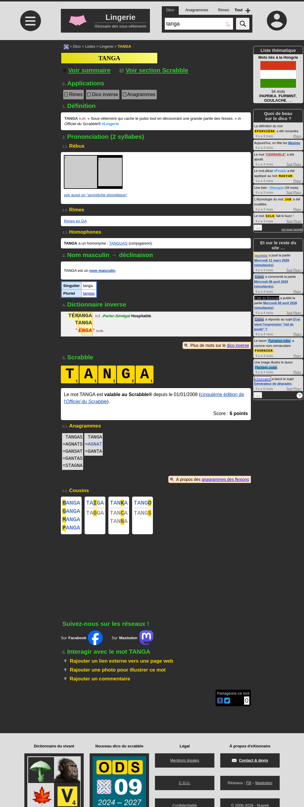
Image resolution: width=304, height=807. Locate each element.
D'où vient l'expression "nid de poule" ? (277, 323)
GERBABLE (275, 154)
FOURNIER (264, 349)
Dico (77, 46)
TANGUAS (118, 243)
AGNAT (95, 444)
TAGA (95, 504)
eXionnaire (262, 377)
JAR (288, 198)
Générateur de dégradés (273, 382)
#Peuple (280, 170)
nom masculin (102, 270)
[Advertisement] (29, 90)
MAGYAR (285, 175)
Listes (90, 46)
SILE (270, 215)
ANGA (71, 504)
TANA (119, 504)
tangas (89, 293)
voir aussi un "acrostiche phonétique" (95, 195)
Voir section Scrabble (154, 70)
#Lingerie (110, 124)
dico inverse (238, 345)
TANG (142, 504)
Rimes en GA (75, 221)
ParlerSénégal (116, 316)
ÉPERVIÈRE (265, 131)
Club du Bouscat (267, 297)
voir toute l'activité (292, 228)
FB (248, 783)
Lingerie (106, 46)
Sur (82, 642)
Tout (289, 164)
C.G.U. (185, 783)
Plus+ (297, 136)
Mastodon (263, 783)
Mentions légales (184, 760)
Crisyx (259, 275)
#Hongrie (277, 187)
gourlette (261, 254)
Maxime (294, 142)
